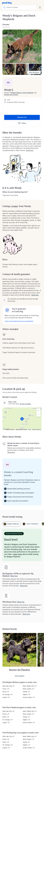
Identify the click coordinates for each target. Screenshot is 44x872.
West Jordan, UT (28, 689)
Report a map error (36, 429)
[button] (22, 46)
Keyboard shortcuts (9, 429)
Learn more (17, 554)
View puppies (19, 676)
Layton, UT (6, 697)
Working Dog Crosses (11, 94)
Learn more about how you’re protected (19, 321)
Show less (29, 150)
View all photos (34, 72)
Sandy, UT (26, 691)
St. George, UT (7, 694)
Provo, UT (5, 689)
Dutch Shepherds (27, 93)
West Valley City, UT (29, 686)
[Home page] (7, 3)
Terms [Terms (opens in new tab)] (29, 429)
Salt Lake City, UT (8, 686)
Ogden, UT (26, 694)
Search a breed (10, 7)
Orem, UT (5, 691)
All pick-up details (25, 404)
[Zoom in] (38, 410)
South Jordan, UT (29, 697)
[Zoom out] (38, 415)
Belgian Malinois (16, 93)
